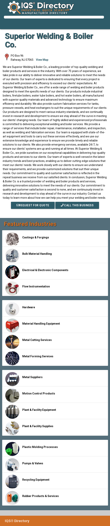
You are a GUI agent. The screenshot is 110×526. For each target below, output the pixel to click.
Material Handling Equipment (32, 326)
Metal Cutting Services (28, 342)
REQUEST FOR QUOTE (32, 205)
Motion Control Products (30, 395)
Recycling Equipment (27, 482)
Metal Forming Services (29, 358)
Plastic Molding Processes (31, 449)
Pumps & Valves (24, 465)
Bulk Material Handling (28, 256)
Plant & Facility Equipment (30, 412)
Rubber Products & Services (32, 498)
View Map (42, 59)
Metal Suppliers (24, 379)
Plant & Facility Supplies (29, 428)
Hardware (20, 309)
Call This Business (77, 205)
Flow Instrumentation (27, 288)
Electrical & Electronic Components (36, 272)
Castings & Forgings (27, 239)
